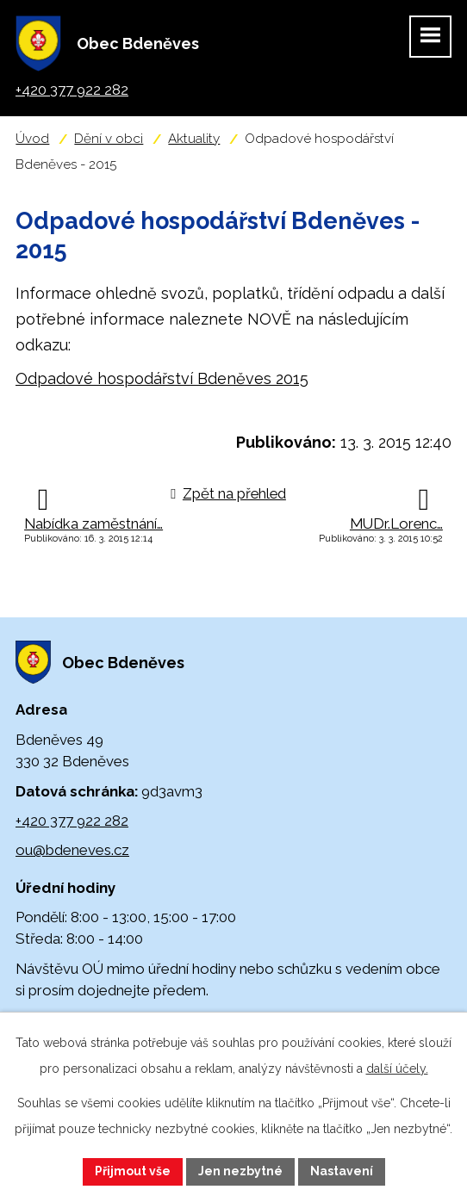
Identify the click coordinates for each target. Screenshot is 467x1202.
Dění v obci (108, 138)
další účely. (397, 1068)
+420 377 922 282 (72, 820)
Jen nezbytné (240, 1171)
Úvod (32, 138)
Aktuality (194, 138)
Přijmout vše (133, 1171)
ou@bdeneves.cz (72, 849)
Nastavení (341, 1171)
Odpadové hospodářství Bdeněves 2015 (162, 378)
